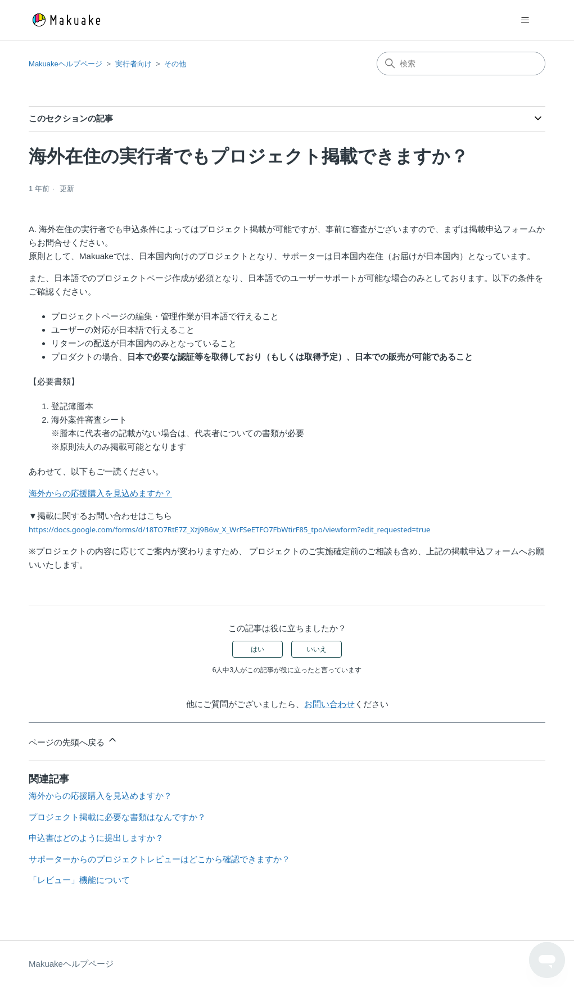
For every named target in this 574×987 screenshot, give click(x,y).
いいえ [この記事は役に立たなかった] (316, 649)
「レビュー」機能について (79, 880)
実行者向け (133, 64)
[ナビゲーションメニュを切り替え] (525, 20)
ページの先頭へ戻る (73, 740)
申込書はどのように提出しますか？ (96, 838)
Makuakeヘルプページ (65, 64)
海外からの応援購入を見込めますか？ (100, 493)
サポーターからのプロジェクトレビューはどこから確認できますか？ (159, 859)
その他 (175, 64)
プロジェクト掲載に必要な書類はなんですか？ (117, 817)
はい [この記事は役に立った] (257, 649)
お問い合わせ (329, 704)
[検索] (461, 63)
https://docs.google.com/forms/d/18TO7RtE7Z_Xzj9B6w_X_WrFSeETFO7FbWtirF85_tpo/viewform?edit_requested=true (229, 529)
